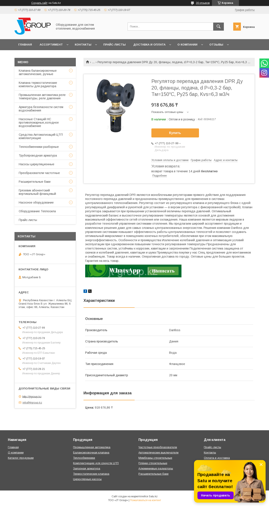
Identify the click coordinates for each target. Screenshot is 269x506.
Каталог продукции (21, 457)
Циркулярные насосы (87, 479)
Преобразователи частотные (39, 173)
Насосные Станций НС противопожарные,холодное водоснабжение (39, 122)
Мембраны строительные (155, 457)
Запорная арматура (86, 468)
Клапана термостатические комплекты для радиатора (38, 84)
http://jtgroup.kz (32, 396)
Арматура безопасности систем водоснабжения (41, 108)
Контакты (83, 44)
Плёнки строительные (152, 463)
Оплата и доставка (217, 457)
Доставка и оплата (149, 44)
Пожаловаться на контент (145, 500)
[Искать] (218, 27)
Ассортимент (51, 44)
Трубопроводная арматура (38, 155)
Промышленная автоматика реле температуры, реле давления (42, 96)
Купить (175, 133)
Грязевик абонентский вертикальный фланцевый (37, 192)
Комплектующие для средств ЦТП (96, 463)
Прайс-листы (114, 44)
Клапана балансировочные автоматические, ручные (38, 72)
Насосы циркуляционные (36, 164)
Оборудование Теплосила (37, 211)
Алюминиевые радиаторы (155, 468)
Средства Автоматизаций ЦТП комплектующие (41, 136)
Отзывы (216, 44)
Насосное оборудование (36, 202)
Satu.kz (153, 496)
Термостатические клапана (91, 473)
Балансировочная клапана (91, 452)
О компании (187, 44)
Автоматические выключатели (158, 452)
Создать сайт (39, 2)
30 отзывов (203, 2)
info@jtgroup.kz (32, 402)
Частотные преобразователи (157, 447)
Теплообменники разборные (39, 146)
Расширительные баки (34, 181)
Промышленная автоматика (91, 447)
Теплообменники (84, 457)
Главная (25, 44)
